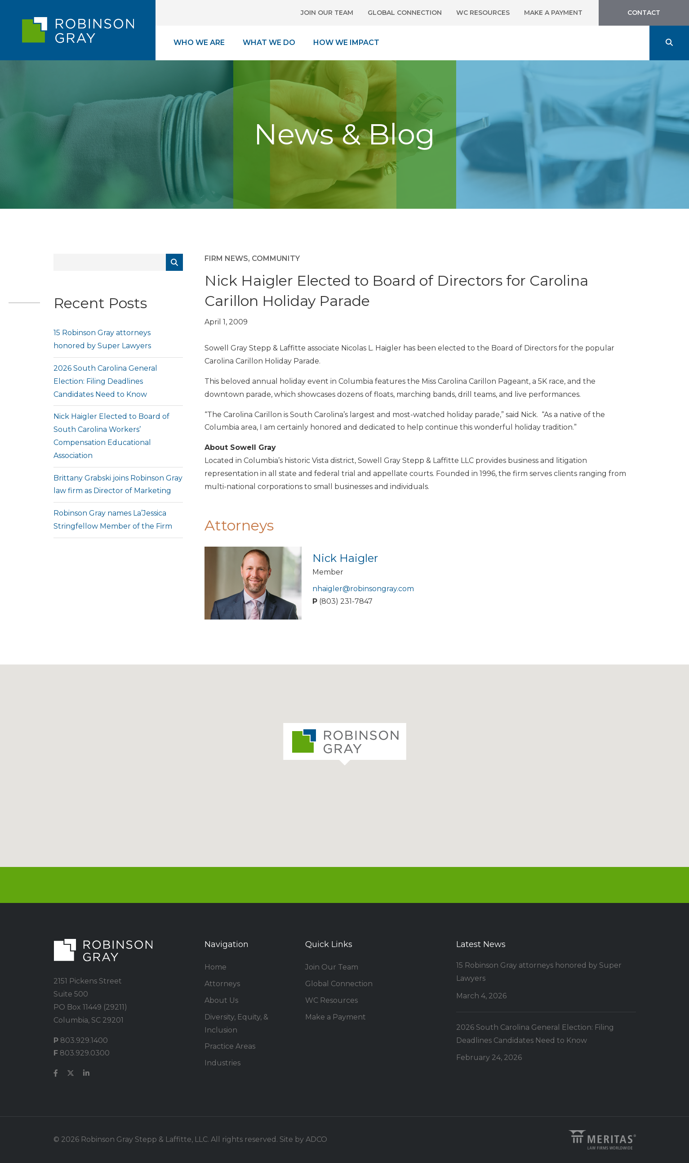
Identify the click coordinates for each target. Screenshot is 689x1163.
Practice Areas (229, 1046)
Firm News (226, 258)
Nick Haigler (345, 558)
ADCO (316, 1139)
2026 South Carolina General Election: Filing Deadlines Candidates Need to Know (105, 381)
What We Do (269, 42)
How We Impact (346, 42)
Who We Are (199, 42)
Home (215, 967)
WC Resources (483, 13)
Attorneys (222, 983)
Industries (222, 1063)
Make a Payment (553, 13)
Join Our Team (327, 13)
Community (276, 258)
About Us (221, 1000)
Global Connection (405, 13)
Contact (643, 13)
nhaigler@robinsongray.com (363, 588)
